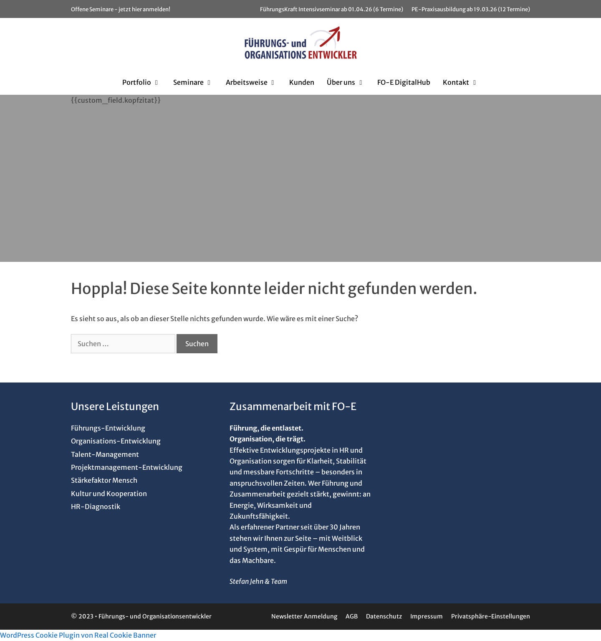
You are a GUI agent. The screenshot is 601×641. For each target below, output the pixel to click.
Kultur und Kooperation (109, 493)
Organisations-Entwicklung (116, 441)
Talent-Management (105, 454)
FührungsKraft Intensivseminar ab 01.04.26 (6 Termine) (331, 9)
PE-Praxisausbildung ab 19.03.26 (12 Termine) (471, 9)
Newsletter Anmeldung (304, 616)
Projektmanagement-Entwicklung (126, 467)
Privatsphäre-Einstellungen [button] (490, 616)
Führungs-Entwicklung (108, 428)
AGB (352, 616)
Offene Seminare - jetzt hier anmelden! (120, 9)
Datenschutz (384, 616)
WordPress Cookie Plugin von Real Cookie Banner (78, 635)
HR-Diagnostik (95, 506)
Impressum (426, 616)
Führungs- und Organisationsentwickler (155, 616)
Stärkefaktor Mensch (104, 480)
